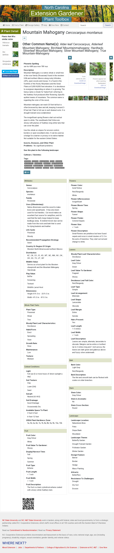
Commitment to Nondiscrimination (23, 530)
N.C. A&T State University (32, 520)
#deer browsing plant (57, 163)
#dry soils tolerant (29, 167)
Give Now (54, 25)
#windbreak (59, 161)
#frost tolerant (28, 165)
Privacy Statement (53, 530)
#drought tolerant (44, 161)
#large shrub (47, 163)
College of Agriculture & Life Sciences (62, 547)
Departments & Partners (34, 547)
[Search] (91, 25)
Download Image (80, 83)
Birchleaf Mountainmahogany (70, 48)
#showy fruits (38, 163)
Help (44, 25)
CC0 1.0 (103, 85)
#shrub (52, 161)
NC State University (10, 520)
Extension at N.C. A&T (88, 547)
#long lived (46, 167)
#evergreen (27, 161)
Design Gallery (32, 25)
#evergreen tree (48, 165)
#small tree (35, 161)
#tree (51, 167)
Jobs (20, 547)
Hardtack (97, 48)
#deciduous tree (58, 165)
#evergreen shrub (38, 165)
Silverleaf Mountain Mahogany (42, 50)
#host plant (38, 167)
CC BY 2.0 (82, 81)
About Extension (8, 547)
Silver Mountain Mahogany (81, 50)
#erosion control (29, 163)
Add (27, 172)
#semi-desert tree (59, 167)
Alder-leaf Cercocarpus (75, 44)
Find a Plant (18, 25)
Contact (65, 25)
